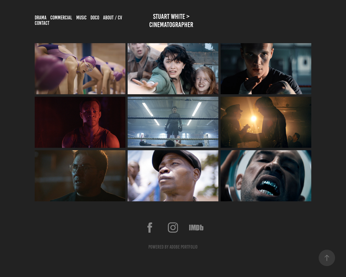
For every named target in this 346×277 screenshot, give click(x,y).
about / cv (112, 17)
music (81, 17)
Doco (94, 17)
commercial (61, 17)
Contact (42, 23)
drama (40, 17)
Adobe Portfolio (183, 247)
